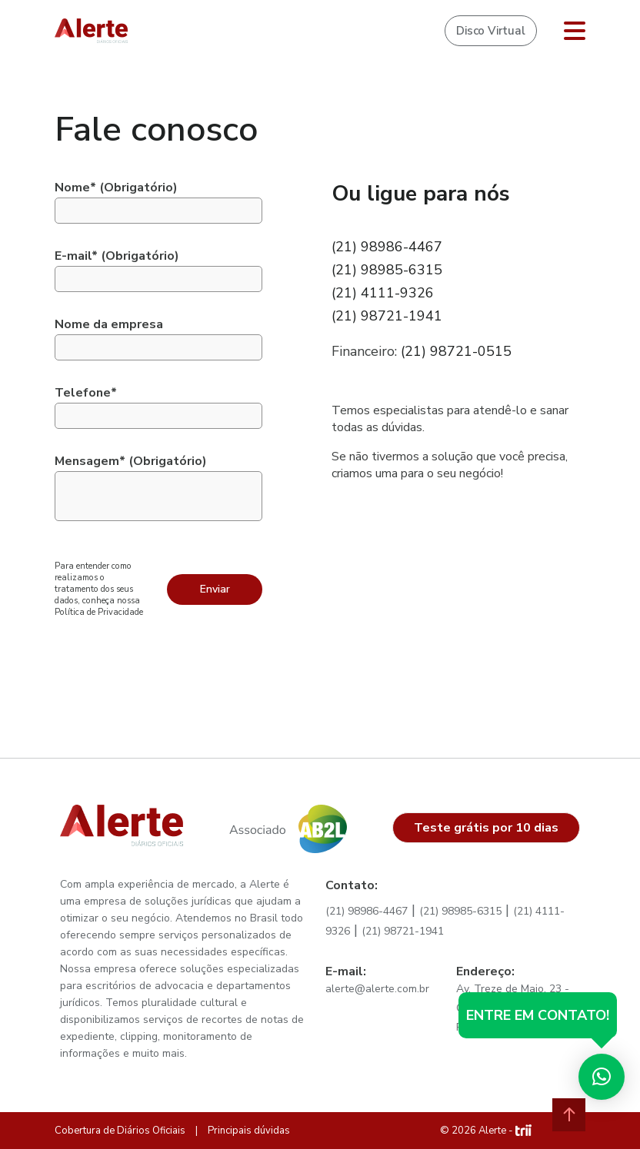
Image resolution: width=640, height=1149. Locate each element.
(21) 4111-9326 (383, 293)
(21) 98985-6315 (387, 270)
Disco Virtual (490, 30)
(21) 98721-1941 (387, 316)
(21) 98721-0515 (456, 351)
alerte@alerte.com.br (377, 988)
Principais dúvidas (249, 1130)
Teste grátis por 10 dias (486, 827)
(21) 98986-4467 (387, 246)
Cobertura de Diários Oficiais (120, 1130)
